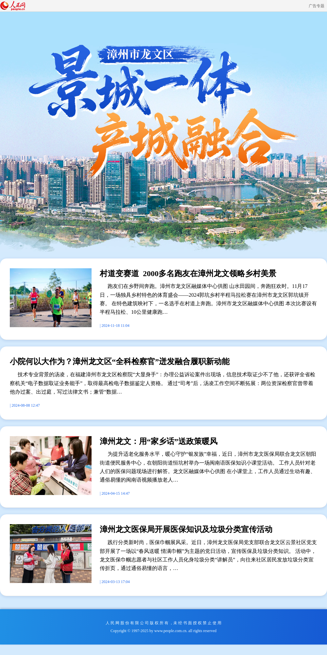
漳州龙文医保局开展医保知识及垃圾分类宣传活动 (186, 529)
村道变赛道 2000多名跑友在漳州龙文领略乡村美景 (188, 273)
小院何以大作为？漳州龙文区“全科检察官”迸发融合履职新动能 (120, 361)
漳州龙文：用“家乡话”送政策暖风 (158, 441)
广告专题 (316, 6)
